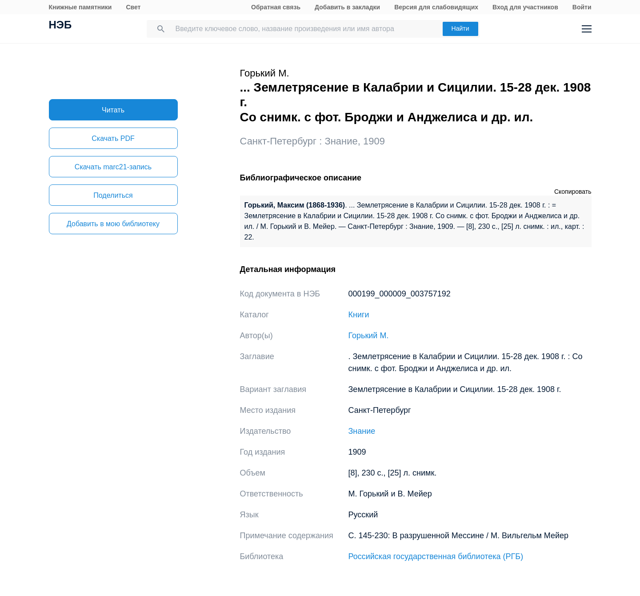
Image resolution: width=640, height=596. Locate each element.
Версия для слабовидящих (436, 7)
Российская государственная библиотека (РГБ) (436, 556)
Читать (113, 110)
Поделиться (112, 195)
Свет (133, 7)
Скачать (113, 138)
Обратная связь (275, 7)
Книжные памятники (80, 7)
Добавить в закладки (347, 7)
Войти (582, 7)
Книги (358, 314)
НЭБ (60, 26)
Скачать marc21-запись (113, 167)
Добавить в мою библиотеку (113, 224)
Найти (460, 28)
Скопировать (573, 191)
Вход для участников (525, 7)
